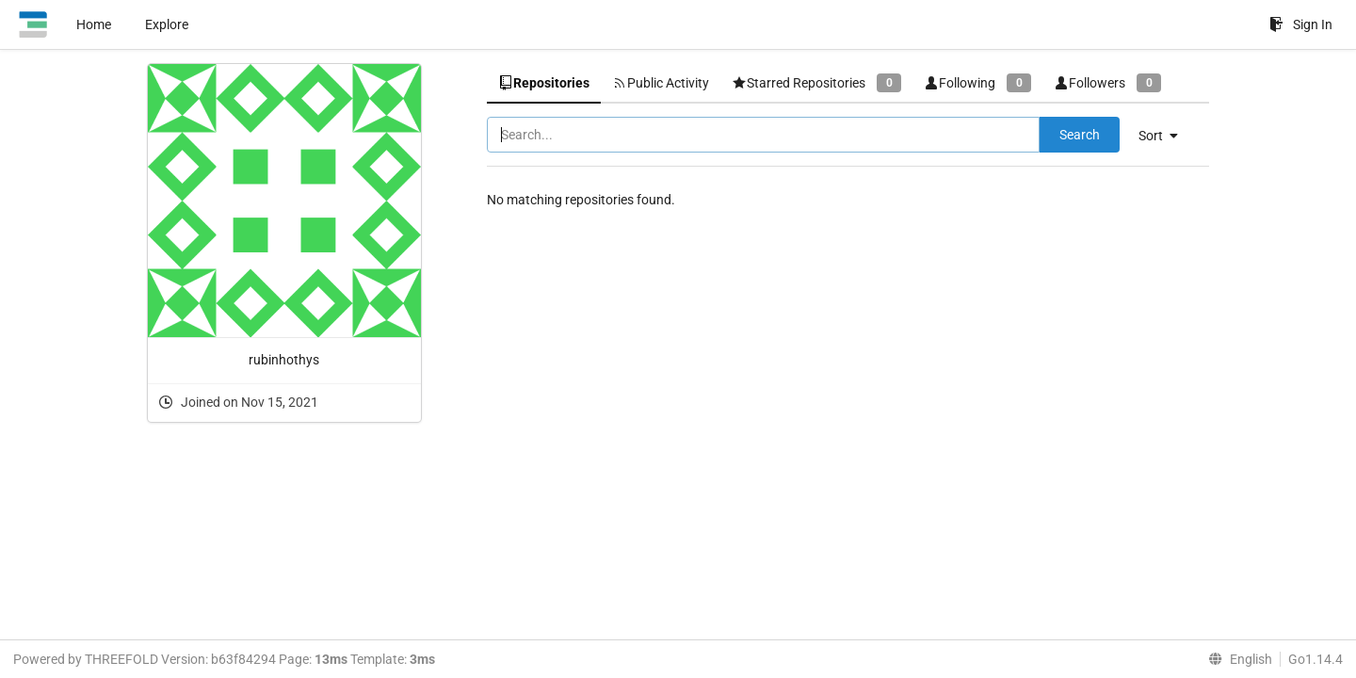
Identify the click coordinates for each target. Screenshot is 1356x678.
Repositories (543, 82)
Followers (1107, 82)
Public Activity (660, 82)
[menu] (1165, 136)
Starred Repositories (816, 82)
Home (93, 24)
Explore (166, 24)
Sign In (1300, 24)
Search (1079, 134)
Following (977, 82)
